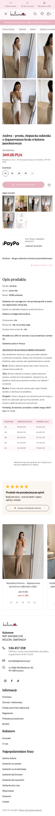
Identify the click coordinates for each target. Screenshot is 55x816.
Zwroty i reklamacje (12, 702)
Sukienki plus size (11, 785)
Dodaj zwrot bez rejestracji (15, 707)
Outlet (5, 801)
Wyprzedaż (8, 790)
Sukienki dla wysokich (13, 779)
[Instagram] (5, 681)
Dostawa (6, 696)
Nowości (6, 796)
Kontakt (6, 738)
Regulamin (7, 713)
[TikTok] (18, 681)
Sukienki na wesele (11, 763)
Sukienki (22, 29)
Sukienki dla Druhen (12, 774)
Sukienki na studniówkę (14, 769)
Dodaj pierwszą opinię (27, 508)
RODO (5, 724)
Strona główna (8, 29)
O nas (5, 743)
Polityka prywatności (13, 718)
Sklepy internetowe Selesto (30, 810)
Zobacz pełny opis (43, 265)
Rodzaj (33, 29)
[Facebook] (12, 681)
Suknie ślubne (9, 758)
